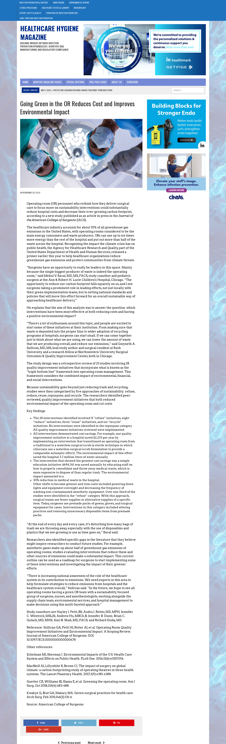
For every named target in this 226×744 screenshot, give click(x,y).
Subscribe (129, 84)
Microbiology (80, 7)
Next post (95, 732)
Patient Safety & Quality (30, 13)
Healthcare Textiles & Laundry (55, 7)
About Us (113, 84)
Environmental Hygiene (79, 2)
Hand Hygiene (58, 2)
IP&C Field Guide (94, 84)
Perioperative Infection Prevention (62, 13)
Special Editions (72, 84)
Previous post (68, 732)
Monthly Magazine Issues (44, 84)
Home (22, 84)
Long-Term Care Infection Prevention (36, 18)
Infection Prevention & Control (34, 2)
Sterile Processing (28, 7)
